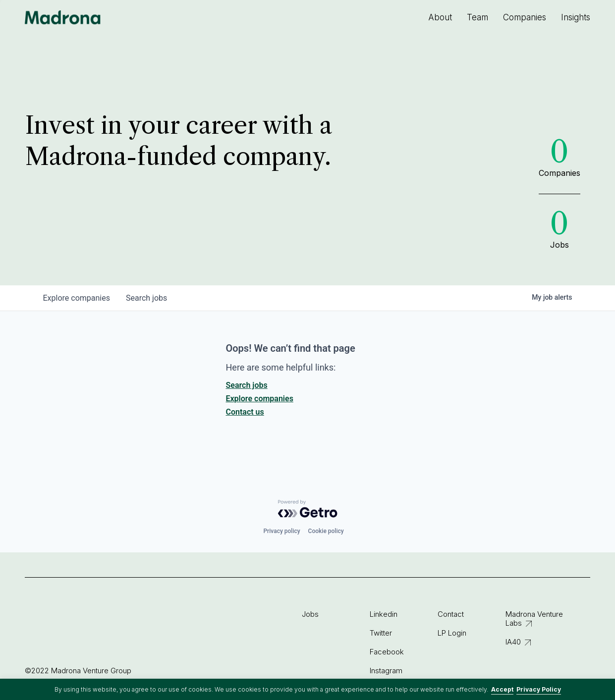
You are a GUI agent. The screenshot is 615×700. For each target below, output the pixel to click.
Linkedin (383, 614)
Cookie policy (326, 531)
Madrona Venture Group (63, 17)
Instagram (386, 670)
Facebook (387, 651)
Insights (575, 17)
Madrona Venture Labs (534, 618)
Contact (451, 614)
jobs (146, 298)
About (440, 17)
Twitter (381, 633)
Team (477, 17)
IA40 (513, 641)
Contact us (245, 412)
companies (76, 298)
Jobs (310, 614)
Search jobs (247, 385)
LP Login (452, 633)
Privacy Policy (538, 689)
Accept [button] (502, 689)
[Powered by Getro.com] (307, 509)
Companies (524, 17)
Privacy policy (281, 531)
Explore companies (259, 398)
